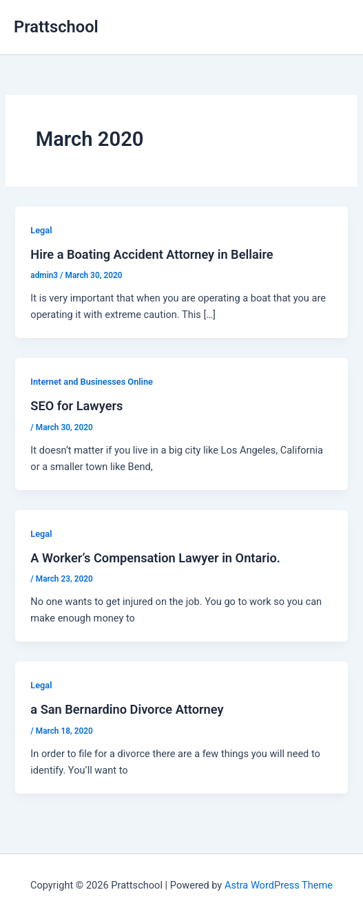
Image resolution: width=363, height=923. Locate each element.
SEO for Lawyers (76, 406)
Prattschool (56, 26)
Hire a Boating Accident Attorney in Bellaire (151, 254)
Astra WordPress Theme (279, 885)
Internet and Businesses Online (91, 381)
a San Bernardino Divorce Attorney (126, 709)
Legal (41, 230)
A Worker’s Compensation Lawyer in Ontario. (155, 558)
